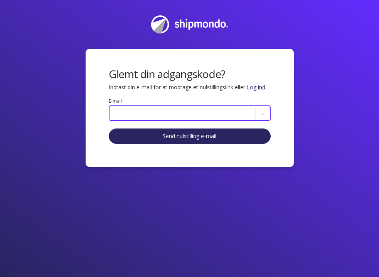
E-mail (115, 101)
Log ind (256, 87)
